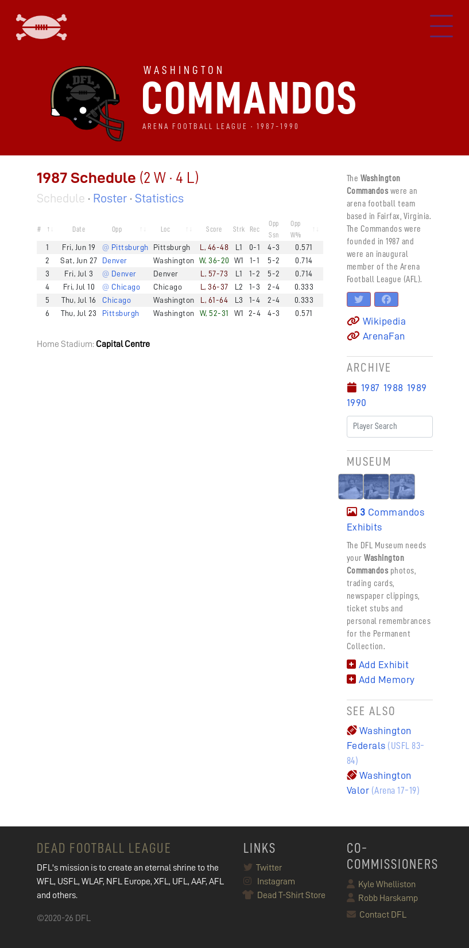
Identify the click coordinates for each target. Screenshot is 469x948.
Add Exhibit (378, 665)
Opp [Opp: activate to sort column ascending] (117, 229)
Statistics (159, 198)
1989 (417, 388)
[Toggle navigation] (441, 27)
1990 (357, 402)
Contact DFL (376, 914)
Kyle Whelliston (381, 884)
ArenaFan (376, 336)
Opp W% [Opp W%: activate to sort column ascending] (295, 229)
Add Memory (381, 679)
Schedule (61, 198)
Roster (110, 198)
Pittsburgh (120, 313)
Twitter (262, 867)
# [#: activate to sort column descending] (39, 229)
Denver (114, 260)
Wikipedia (376, 321)
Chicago (116, 300)
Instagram (269, 881)
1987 (370, 388)
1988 (393, 388)
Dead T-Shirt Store (284, 895)
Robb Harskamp (382, 898)
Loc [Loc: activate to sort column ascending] (165, 229)
